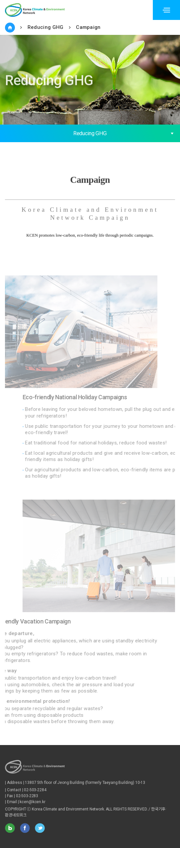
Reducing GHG (46, 27)
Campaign (88, 27)
